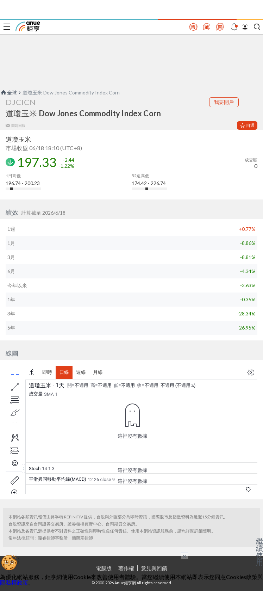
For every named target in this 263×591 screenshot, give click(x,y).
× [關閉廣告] (184, 555)
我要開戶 (224, 102)
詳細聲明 (202, 531)
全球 (8, 93)
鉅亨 (27, 26)
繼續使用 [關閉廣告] (259, 551)
